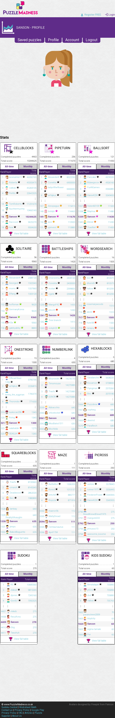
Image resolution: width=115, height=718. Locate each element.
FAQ (20, 712)
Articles (29, 712)
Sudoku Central (9, 707)
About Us (17, 715)
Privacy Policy (22, 710)
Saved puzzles (29, 40)
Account (72, 40)
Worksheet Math (27, 707)
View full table (18, 234)
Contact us (7, 710)
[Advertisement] (57, 110)
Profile (53, 40)
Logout (91, 40)
